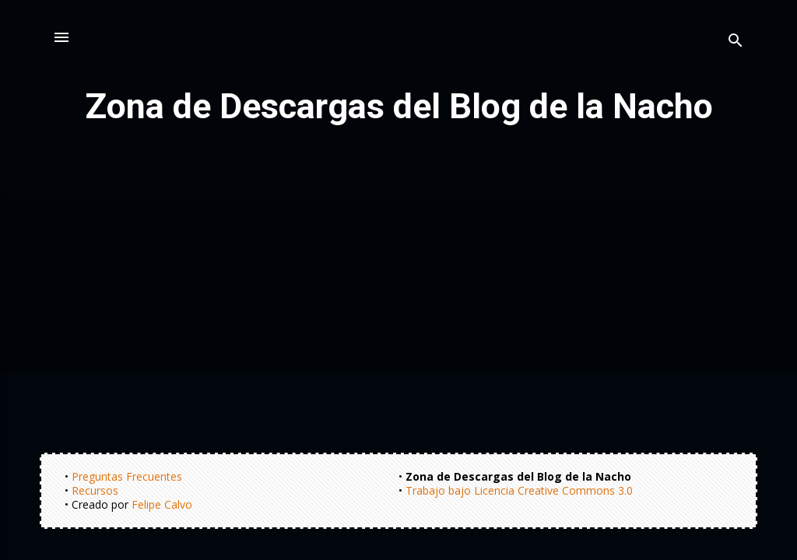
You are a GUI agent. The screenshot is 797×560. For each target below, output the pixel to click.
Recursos (95, 490)
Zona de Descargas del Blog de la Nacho (399, 106)
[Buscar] (735, 42)
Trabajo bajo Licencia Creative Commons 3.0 (519, 490)
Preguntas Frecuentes (127, 476)
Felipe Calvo (162, 504)
